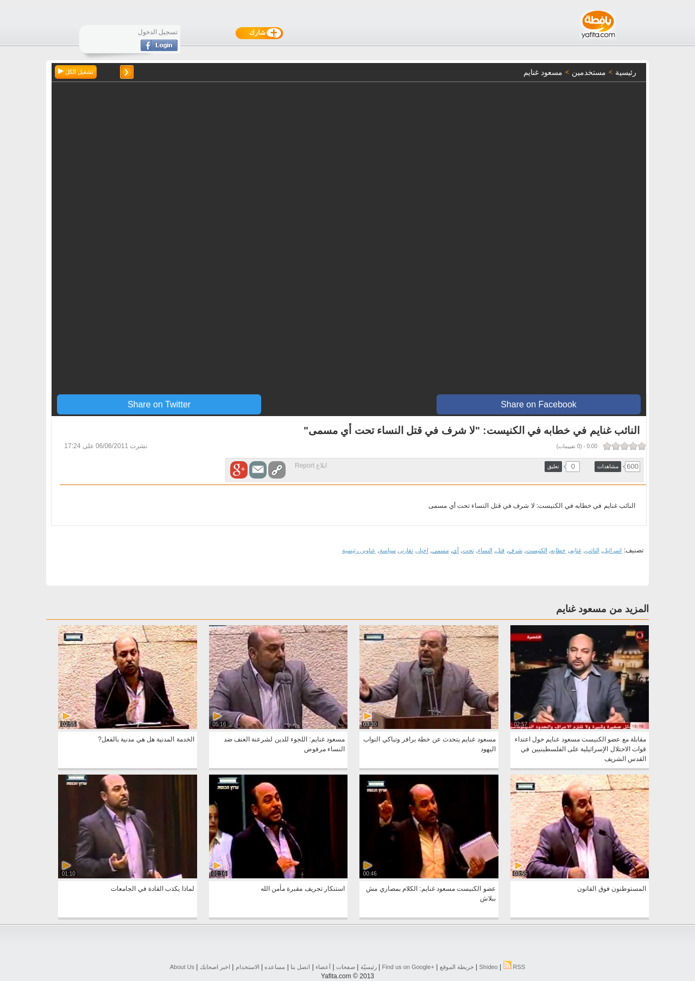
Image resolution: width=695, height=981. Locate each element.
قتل (500, 550)
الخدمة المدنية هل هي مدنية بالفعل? (146, 739)
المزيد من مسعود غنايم (602, 608)
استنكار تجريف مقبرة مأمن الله (303, 888)
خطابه (558, 550)
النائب (592, 550)
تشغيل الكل (75, 71)
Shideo (488, 967)
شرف (515, 550)
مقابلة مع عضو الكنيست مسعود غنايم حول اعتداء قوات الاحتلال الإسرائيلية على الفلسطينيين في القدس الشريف (580, 749)
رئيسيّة (369, 967)
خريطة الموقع (457, 967)
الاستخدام (248, 967)
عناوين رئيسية (359, 550)
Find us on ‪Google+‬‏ (408, 967)
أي (455, 550)
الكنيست (536, 550)
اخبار (422, 550)
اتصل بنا (300, 967)
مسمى (440, 550)
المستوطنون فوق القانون (611, 888)
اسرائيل (612, 550)
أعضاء (323, 967)
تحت (468, 550)
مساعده (274, 967)
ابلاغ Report (311, 465)
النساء (485, 550)
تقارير (406, 550)
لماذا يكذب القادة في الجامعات (152, 888)
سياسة (388, 550)
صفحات (345, 967)
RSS (514, 967)
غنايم (576, 550)
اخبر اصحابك (215, 967)
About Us (182, 967)
